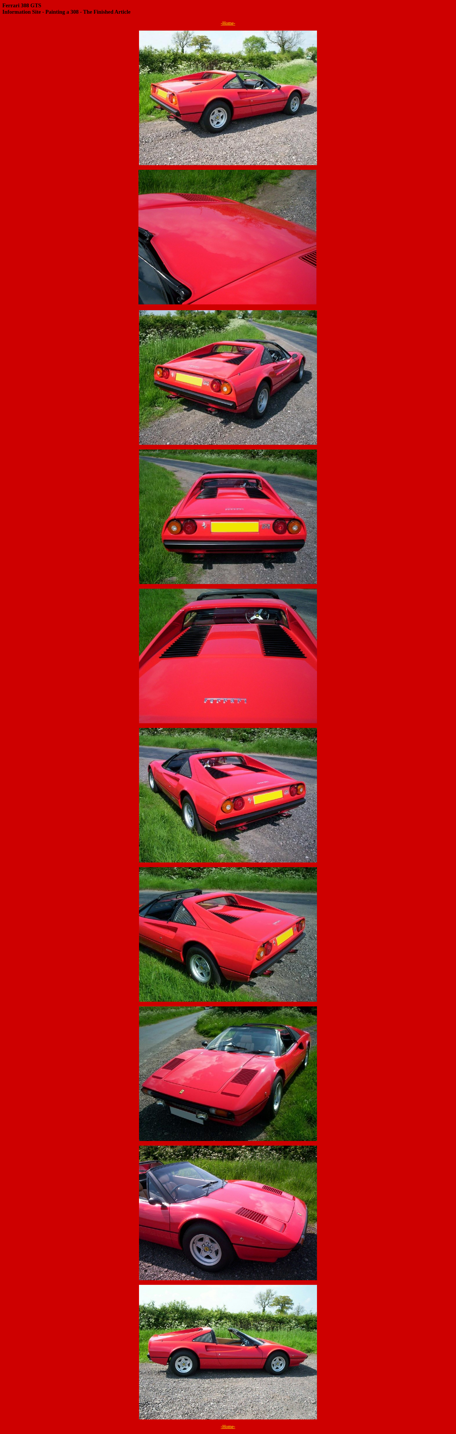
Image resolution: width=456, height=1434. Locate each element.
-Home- (228, 23)
